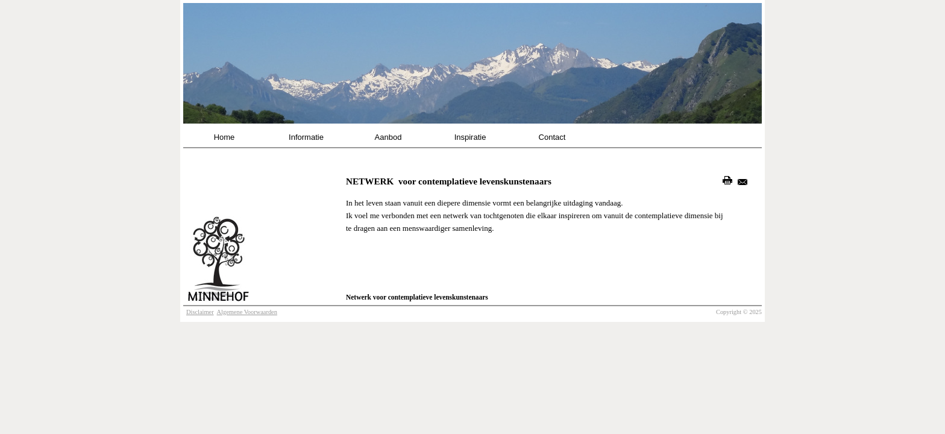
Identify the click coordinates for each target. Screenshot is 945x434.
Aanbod (388, 137)
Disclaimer (200, 312)
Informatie (306, 137)
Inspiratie (470, 137)
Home (224, 137)
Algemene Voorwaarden (247, 312)
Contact (552, 137)
